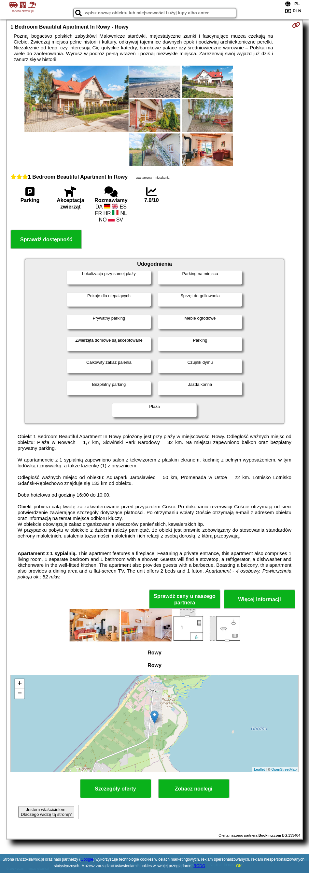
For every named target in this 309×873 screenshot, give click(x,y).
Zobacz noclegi (194, 788)
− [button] (20, 694)
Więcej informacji (259, 599)
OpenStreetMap (284, 769)
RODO (199, 866)
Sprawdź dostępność (46, 239)
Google (86, 859)
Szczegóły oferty (115, 788)
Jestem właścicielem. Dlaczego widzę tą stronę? (46, 812)
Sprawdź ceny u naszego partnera (184, 599)
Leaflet (259, 769)
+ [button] (20, 684)
